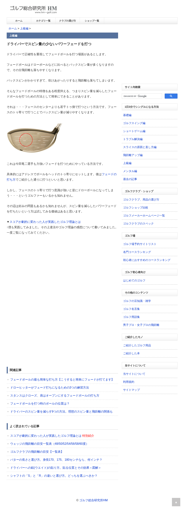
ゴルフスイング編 (134, 123)
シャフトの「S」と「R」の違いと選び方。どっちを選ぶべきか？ (53, 475)
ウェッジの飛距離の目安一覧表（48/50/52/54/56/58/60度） (49, 443)
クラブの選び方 (67, 20)
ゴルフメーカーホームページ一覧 (144, 215)
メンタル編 (130, 171)
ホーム (18, 20)
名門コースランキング (137, 252)
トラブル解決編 (133, 139)
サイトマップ (131, 389)
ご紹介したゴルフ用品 (137, 345)
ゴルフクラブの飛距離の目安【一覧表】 (37, 451)
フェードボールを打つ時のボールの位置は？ (40, 403)
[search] (141, 96)
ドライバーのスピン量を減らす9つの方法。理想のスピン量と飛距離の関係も (61, 411)
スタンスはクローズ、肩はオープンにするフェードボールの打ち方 (54, 395)
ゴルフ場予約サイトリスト (140, 244)
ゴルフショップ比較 (135, 207)
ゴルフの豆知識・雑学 (137, 300)
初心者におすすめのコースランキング (146, 260)
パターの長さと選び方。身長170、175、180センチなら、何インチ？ (56, 459)
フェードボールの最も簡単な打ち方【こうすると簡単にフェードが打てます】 (62, 379)
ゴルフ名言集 (131, 308)
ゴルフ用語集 (131, 316)
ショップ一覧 (92, 20)
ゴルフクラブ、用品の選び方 (141, 199)
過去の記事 (130, 179)
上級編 (24, 28)
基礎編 (127, 115)
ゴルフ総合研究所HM (93, 500)
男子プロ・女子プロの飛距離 (141, 324)
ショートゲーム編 (134, 131)
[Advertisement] (38, 266)
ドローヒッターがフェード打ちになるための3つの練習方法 (49, 387)
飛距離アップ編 (133, 155)
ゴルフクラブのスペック (138, 223)
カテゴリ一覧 (43, 20)
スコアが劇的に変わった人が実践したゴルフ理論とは (45, 221)
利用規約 (128, 381)
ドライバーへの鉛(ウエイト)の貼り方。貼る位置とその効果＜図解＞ (55, 467)
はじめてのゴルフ (134, 280)
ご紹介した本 (131, 353)
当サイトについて (134, 373)
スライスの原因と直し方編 (140, 147)
